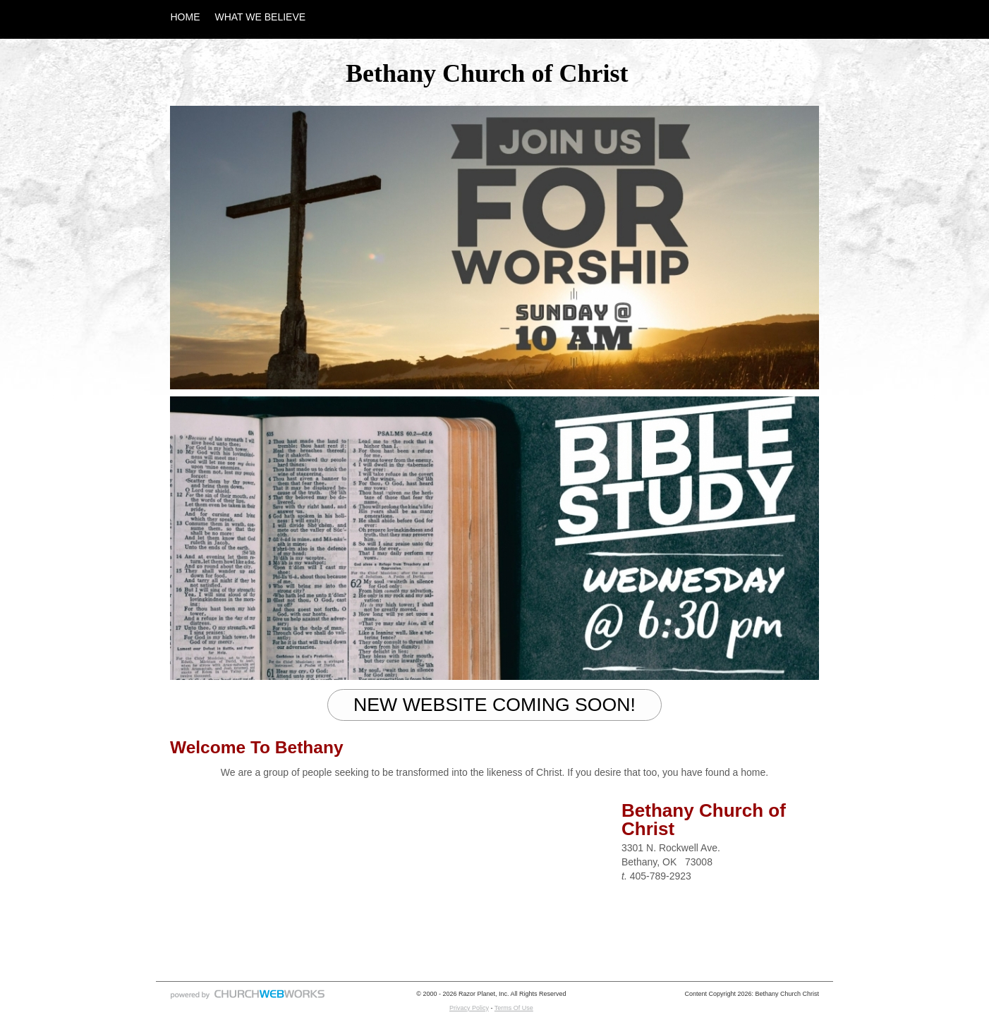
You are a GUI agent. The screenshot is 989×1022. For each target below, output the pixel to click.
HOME (185, 17)
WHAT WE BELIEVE (260, 17)
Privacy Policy (469, 1007)
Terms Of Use (513, 1007)
